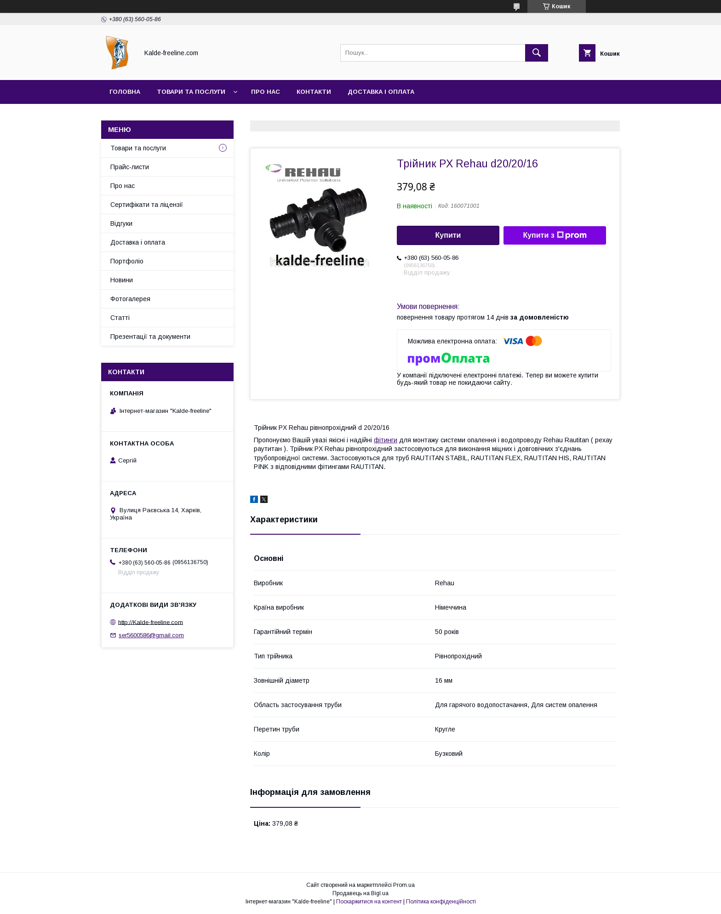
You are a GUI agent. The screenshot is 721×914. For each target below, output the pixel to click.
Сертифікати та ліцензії (146, 204)
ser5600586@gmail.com (151, 635)
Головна (124, 91)
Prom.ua (404, 885)
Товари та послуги (191, 91)
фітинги (385, 440)
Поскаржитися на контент (369, 901)
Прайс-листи (129, 167)
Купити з (554, 235)
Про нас (265, 91)
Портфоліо (126, 261)
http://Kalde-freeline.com (150, 621)
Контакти (314, 91)
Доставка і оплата (381, 91)
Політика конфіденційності (441, 901)
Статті (120, 317)
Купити (448, 235)
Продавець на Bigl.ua (360, 893)
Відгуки (121, 223)
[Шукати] (536, 53)
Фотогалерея (130, 299)
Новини (121, 280)
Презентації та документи (150, 336)
